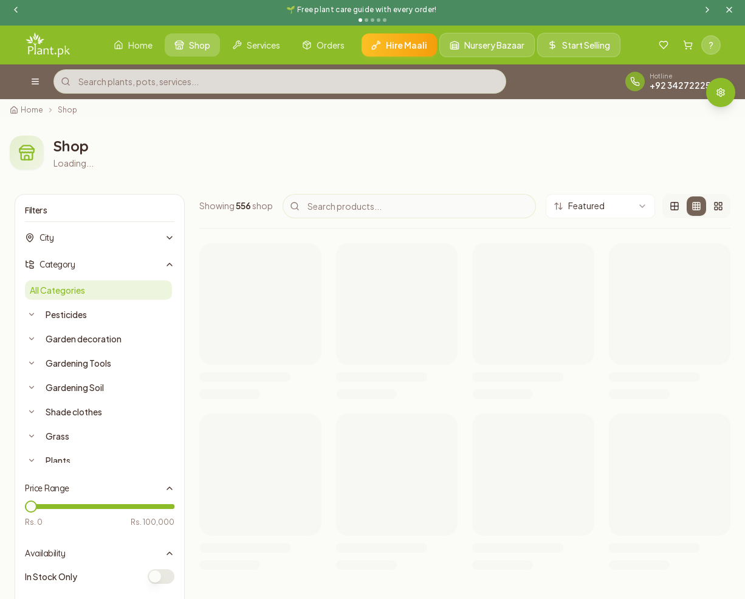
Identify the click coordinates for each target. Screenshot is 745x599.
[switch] (161, 576)
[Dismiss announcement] (729, 10)
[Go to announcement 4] (378, 20)
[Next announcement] (707, 10)
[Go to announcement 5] (384, 20)
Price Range (99, 488)
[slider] (31, 506)
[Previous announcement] (16, 10)
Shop (67, 109)
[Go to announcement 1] (360, 20)
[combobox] (600, 206)
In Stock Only (51, 576)
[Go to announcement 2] (366, 20)
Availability (99, 553)
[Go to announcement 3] (372, 20)
